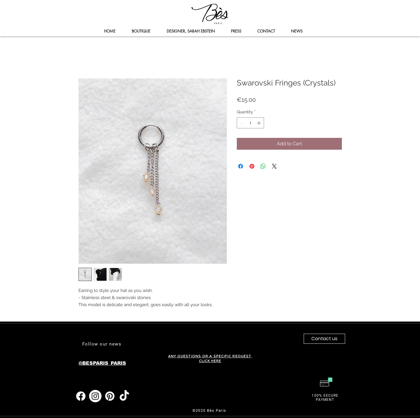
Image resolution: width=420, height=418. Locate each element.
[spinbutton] (250, 123)
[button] (141, 31)
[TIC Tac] (124, 396)
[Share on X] (274, 166)
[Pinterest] (110, 396)
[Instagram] (95, 396)
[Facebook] (81, 396)
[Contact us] (324, 339)
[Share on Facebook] (240, 166)
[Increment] (259, 123)
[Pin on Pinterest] (251, 166)
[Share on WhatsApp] (263, 166)
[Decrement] (241, 123)
